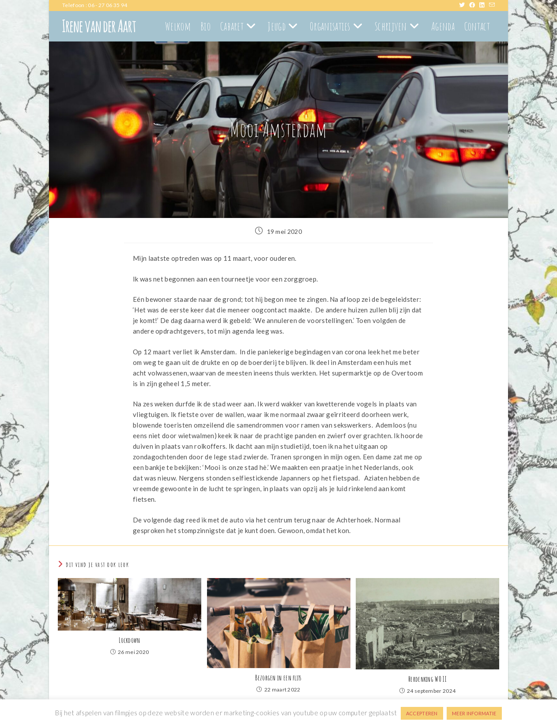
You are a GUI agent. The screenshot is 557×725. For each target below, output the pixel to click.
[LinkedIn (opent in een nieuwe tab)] (484, 5)
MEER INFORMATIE (474, 713)
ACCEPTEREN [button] (422, 713)
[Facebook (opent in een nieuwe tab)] (474, 5)
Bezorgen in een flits (278, 677)
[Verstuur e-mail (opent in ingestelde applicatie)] (492, 5)
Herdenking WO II (427, 679)
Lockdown (129, 640)
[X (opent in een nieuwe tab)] (464, 5)
